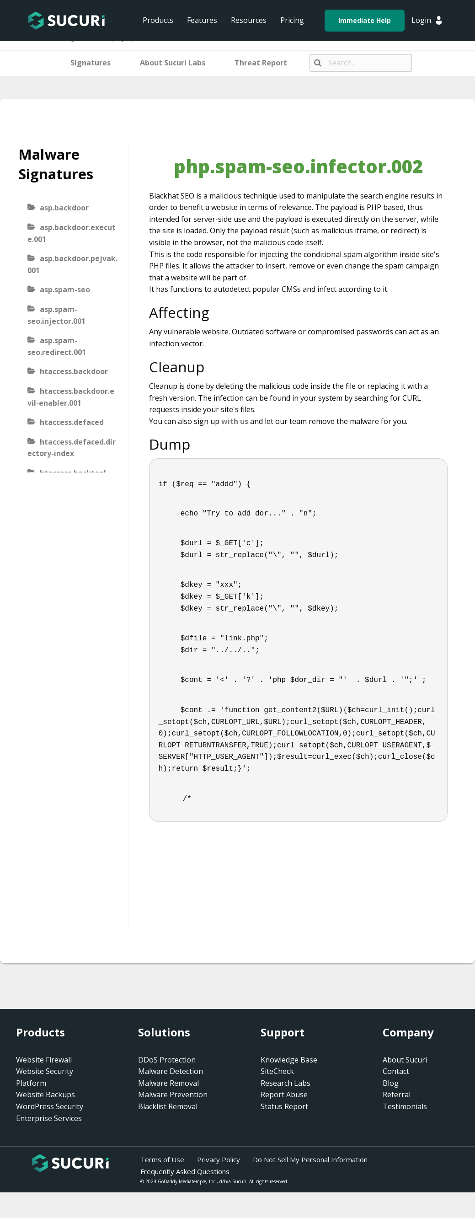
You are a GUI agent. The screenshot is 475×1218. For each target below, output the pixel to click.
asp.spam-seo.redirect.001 (56, 346)
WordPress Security (49, 1106)
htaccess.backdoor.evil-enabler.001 (70, 397)
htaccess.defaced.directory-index (71, 448)
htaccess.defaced (72, 422)
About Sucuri (405, 1060)
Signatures (90, 63)
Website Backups (45, 1094)
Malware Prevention (173, 1094)
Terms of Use (162, 1159)
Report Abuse (284, 1094)
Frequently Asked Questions (184, 1171)
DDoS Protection (167, 1060)
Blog (391, 1083)
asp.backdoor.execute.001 (71, 233)
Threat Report (261, 63)
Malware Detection (170, 1071)
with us (234, 421)
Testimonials (405, 1106)
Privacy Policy (218, 1159)
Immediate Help (364, 20)
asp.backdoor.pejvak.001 (72, 264)
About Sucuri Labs (172, 63)
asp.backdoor (64, 208)
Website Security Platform (44, 1077)
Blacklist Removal (167, 1106)
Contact (396, 1071)
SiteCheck (277, 1071)
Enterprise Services (49, 1118)
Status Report (284, 1106)
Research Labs (285, 1083)
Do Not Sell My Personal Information (310, 1159)
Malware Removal (168, 1083)
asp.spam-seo (65, 289)
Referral (397, 1094)
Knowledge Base (289, 1060)
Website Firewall (44, 1060)
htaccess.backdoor (74, 371)
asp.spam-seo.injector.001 (56, 315)
